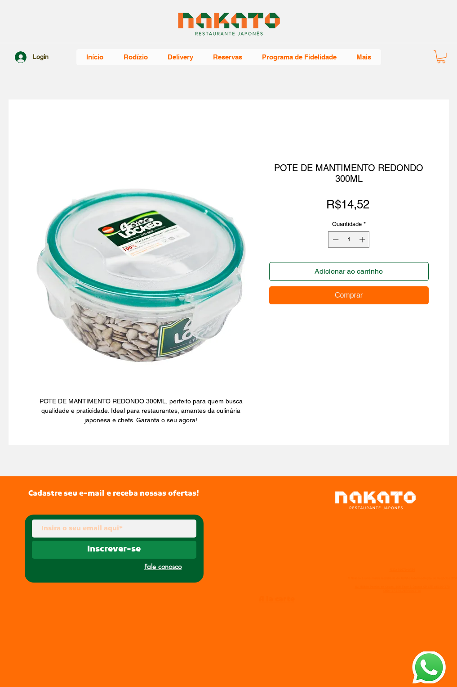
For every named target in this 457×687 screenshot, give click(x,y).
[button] (441, 56)
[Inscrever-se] (114, 550)
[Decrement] (334, 239)
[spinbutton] (349, 239)
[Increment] (363, 239)
